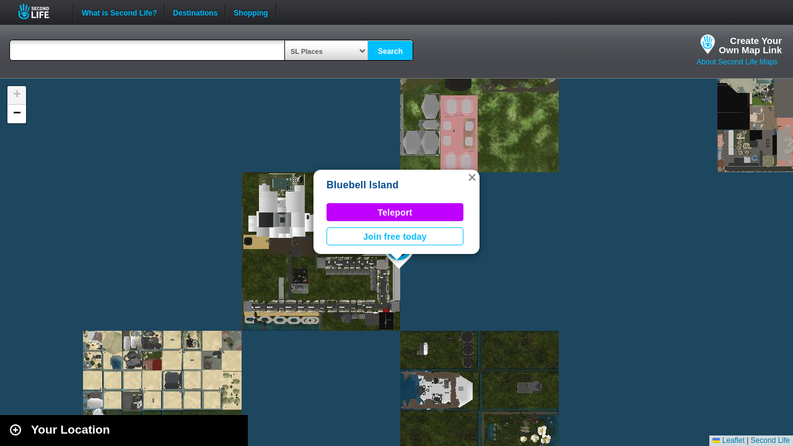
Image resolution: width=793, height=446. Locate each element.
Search (390, 51)
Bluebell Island (362, 185)
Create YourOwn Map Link (750, 45)
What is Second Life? (119, 12)
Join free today (395, 237)
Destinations (195, 12)
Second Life (40, 11)
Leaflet (728, 440)
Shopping (251, 12)
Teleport (395, 212)
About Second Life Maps (737, 62)
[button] (472, 177)
